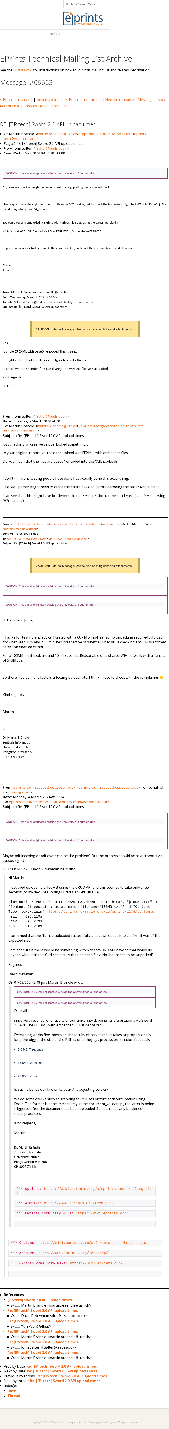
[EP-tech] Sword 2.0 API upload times (39, 1300)
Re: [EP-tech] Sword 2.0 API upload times (42, 1310)
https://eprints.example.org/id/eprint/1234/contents (100, 912)
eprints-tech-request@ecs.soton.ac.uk (36, 524)
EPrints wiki (22, 70)
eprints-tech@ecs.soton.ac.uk (106, 133)
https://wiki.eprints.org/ (102, 1214)
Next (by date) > (49, 99)
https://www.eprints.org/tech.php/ (79, 1203)
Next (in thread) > (119, 99)
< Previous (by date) (16, 99)
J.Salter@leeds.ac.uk (51, 148)
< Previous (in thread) (83, 99)
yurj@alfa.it (21, 792)
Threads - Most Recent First (46, 105)
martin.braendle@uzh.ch (57, 133)
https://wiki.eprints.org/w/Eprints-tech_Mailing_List (93, 1243)
